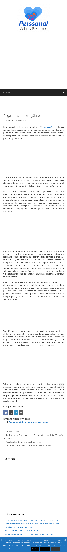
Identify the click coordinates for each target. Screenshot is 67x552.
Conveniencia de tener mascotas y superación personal (28, 534)
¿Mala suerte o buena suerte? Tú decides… (23, 530)
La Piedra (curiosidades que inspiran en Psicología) (28, 445)
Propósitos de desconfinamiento (18, 527)
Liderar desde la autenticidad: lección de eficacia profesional (31, 520)
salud (48, 435)
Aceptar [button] (34, 549)
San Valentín (57, 435)
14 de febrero (12, 435)
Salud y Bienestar (13, 431)
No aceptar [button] (44, 549)
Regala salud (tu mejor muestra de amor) (28, 422)
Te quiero (7, 438)
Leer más (55, 549)
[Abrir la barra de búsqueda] (63, 92)
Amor (21, 435)
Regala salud (46, 127)
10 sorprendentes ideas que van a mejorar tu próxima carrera (31, 523)
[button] (61, 385)
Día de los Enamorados (34, 435)
